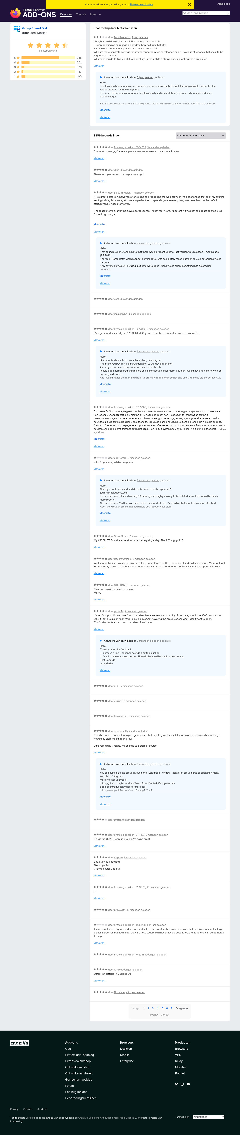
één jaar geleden (156, 924)
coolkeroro (120, 457)
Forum (69, 1085)
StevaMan (119, 909)
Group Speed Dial (34, 28)
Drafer (117, 819)
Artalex (118, 969)
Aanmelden (224, 3)
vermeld (30, 1117)
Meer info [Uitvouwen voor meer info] (105, 109)
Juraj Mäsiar (38, 33)
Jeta (116, 298)
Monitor (180, 1067)
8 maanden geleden (135, 701)
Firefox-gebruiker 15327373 (130, 329)
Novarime (119, 992)
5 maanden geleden (158, 329)
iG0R (117, 686)
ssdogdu (119, 731)
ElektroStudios (122, 192)
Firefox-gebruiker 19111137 (129, 834)
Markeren (99, 65)
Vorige (135, 1008)
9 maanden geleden (139, 716)
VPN (178, 1055)
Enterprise (127, 1061)
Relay (179, 1061)
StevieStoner (121, 536)
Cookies (27, 1109)
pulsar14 (119, 611)
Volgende (182, 1008)
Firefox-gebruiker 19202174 (129, 887)
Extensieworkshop (78, 1061)
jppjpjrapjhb (120, 313)
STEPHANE (120, 585)
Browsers (181, 1048)
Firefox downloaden (141, 4)
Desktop (126, 1048)
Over (68, 1048)
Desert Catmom (122, 558)
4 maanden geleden (143, 192)
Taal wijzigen (182, 1116)
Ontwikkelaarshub (77, 1067)
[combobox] (206, 13)
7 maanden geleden (136, 611)
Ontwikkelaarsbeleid (79, 1073)
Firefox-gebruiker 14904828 (130, 147)
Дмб (116, 170)
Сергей (118, 857)
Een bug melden (76, 1092)
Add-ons (71, 1042)
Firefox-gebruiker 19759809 (130, 407)
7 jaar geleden (140, 37)
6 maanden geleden (141, 536)
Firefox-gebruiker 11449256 (130, 924)
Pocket (180, 1073)
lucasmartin (120, 716)
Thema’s (81, 14)
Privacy (14, 1109)
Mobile (125, 1055)
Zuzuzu (118, 701)
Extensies (66, 14)
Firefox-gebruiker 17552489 (130, 954)
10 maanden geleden (158, 887)
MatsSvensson (122, 37)
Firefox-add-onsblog (79, 1055)
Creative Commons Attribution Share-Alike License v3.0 (109, 1117)
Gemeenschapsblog (78, 1079)
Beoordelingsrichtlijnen (80, 1098)
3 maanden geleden (158, 147)
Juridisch (42, 1109)
